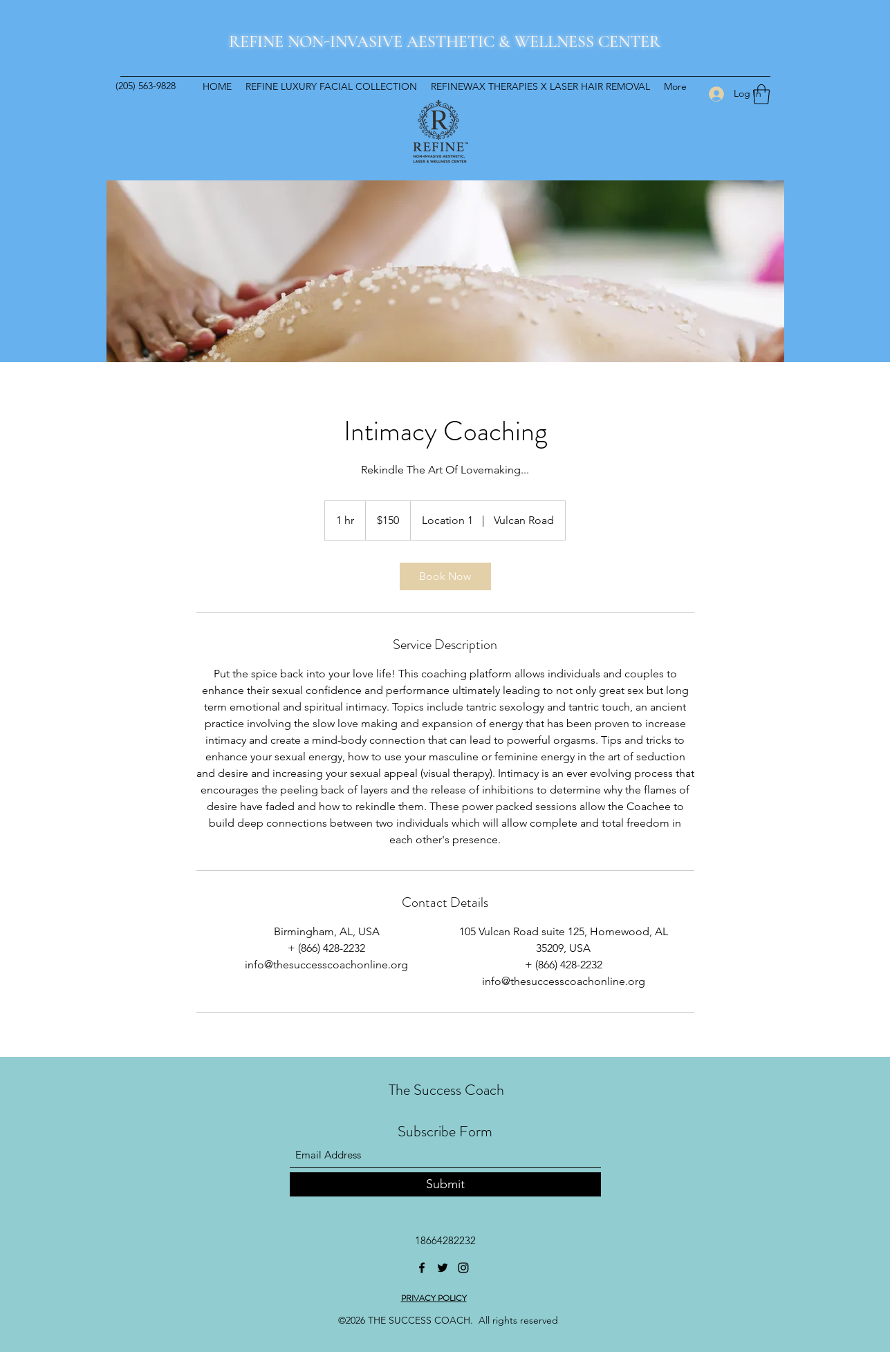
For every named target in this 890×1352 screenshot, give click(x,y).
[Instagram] (463, 1268)
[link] (445, 576)
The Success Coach (446, 1089)
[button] (761, 94)
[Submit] (445, 1184)
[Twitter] (442, 1268)
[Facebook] (422, 1268)
